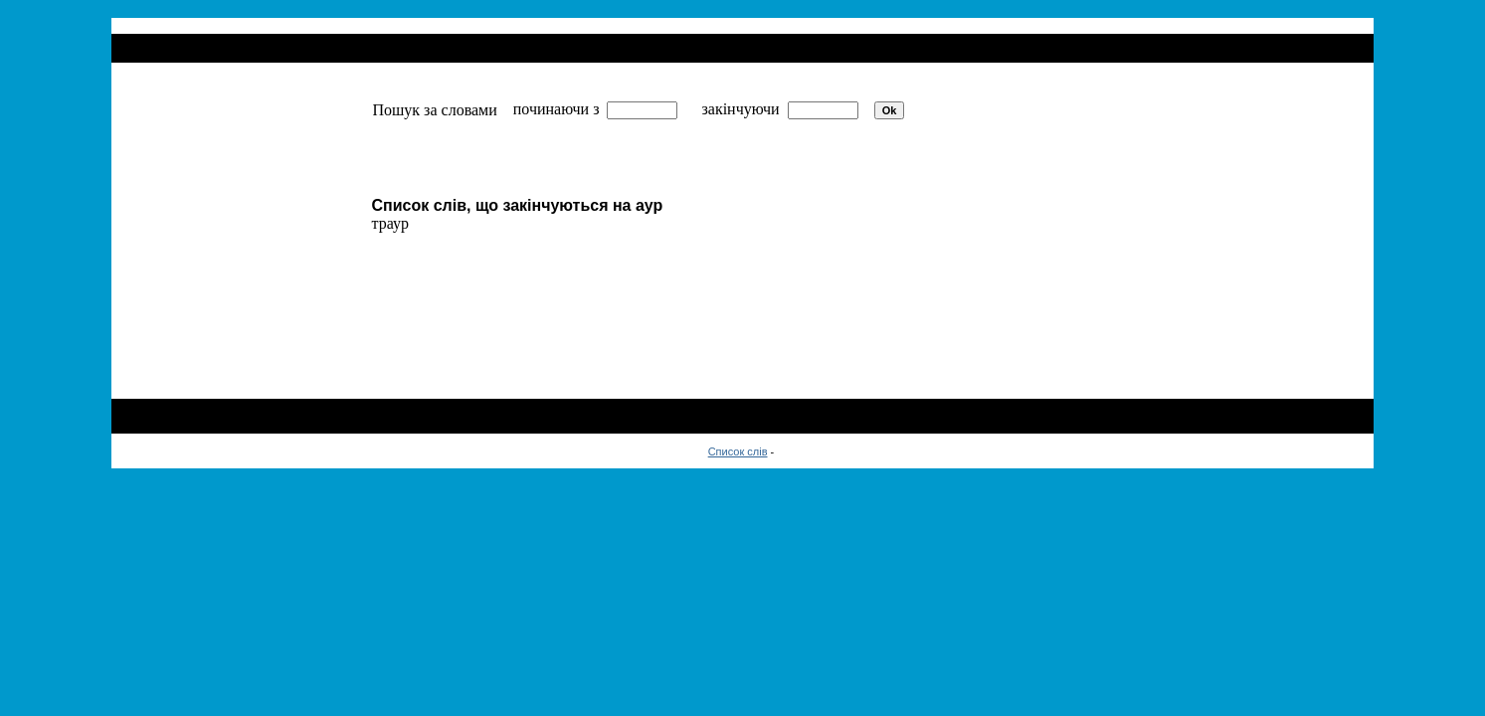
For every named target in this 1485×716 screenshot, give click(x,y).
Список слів (738, 451)
